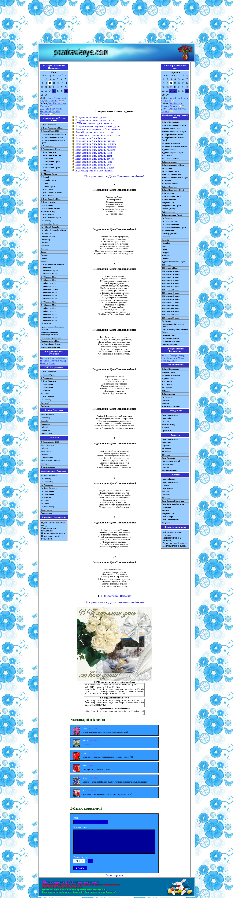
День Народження (170, 415)
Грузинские (46, 430)
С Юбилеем (46, 267)
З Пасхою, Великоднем (172, 174)
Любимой (45, 242)
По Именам (46, 324)
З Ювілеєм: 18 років (171, 274)
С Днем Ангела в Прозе (51, 217)
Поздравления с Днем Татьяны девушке (95, 141)
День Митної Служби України (171, 104)
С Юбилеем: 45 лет (49, 299)
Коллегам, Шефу (48, 211)
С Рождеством (47, 146)
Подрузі (165, 252)
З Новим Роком (168, 372)
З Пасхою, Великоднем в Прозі (175, 177)
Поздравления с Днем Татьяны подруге (95, 150)
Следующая (112, 596)
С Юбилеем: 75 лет (49, 317)
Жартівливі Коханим (171, 406)
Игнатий (44, 360)
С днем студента (48, 467)
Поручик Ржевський (171, 461)
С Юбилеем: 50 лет (49, 302)
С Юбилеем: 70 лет (49, 314)
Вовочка (165, 467)
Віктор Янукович (169, 470)
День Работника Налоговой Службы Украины (51, 111)
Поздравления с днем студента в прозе (94, 120)
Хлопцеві (166, 255)
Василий (44, 358)
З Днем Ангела (168, 212)
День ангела (46, 451)
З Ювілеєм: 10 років (171, 271)
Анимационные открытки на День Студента (97, 129)
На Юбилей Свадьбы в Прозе (54, 230)
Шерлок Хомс (168, 464)
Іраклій (173, 358)
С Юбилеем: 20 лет (49, 280)
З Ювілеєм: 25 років (171, 280)
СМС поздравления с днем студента (93, 123)
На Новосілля (168, 230)
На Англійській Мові (171, 341)
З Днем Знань (168, 193)
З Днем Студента (169, 149)
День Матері (167, 516)
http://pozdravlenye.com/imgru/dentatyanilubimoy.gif (114, 712)
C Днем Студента (48, 381)
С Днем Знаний (47, 196)
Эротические (46, 510)
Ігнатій (164, 358)
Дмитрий (54, 358)
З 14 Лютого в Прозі (170, 159)
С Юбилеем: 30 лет (49, 286)
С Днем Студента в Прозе (52, 155)
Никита (44, 363)
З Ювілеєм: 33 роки (170, 287)
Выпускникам (47, 205)
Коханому (166, 237)
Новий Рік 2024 (168, 479)
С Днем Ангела (47, 214)
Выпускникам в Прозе (50, 208)
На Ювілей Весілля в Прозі (174, 227)
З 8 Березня (167, 168)
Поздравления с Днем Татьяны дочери (94, 158)
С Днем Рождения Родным (52, 264)
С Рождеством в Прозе (50, 149)
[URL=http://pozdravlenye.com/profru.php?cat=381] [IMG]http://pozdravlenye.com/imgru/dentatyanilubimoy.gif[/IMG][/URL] (114, 703)
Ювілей (165, 427)
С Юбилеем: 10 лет (49, 274)
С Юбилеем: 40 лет (49, 295)
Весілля (165, 421)
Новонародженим (169, 234)
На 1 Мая (45, 503)
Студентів (166, 445)
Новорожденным (48, 236)
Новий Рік (166, 418)
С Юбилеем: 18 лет (49, 277)
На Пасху (45, 393)
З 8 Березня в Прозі (170, 171)
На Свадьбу (46, 221)
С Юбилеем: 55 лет (49, 305)
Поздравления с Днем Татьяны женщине (95, 144)
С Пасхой (45, 177)
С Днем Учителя (48, 202)
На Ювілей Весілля (170, 224)
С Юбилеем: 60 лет (49, 308)
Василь (165, 355)
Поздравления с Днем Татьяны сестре (94, 156)
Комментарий (80, 827)
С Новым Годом (48, 375)
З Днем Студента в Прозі (172, 152)
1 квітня (165, 510)
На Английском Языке (50, 344)
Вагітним (166, 495)
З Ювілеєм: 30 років (171, 283)
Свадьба (44, 421)
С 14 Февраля (47, 158)
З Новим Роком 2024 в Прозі (174, 131)
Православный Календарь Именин (52, 328)
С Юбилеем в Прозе (49, 271)
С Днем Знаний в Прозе (51, 199)
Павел (52, 363)
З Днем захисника (169, 162)
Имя (75, 818)
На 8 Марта (46, 497)
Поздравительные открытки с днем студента (97, 126)
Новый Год (45, 418)
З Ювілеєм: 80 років (171, 318)
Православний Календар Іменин (173, 325)
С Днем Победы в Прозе (51, 193)
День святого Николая (50, 461)
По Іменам (166, 321)
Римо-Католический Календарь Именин (49, 333)
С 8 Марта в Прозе (49, 174)
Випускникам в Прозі (171, 205)
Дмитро (174, 355)
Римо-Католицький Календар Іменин (175, 331)
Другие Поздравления (50, 347)
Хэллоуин (45, 464)
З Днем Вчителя (169, 199)
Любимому (45, 239)
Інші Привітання (169, 344)
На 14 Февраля (47, 491)
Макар (63, 360)
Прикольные (46, 433)
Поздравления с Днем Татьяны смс (93, 164)
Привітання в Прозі (170, 338)
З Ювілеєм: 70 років (171, 312)
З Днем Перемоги (169, 187)
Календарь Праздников (51, 338)
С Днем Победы (47, 189)
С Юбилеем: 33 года (49, 289)
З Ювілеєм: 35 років (171, 290)
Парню (44, 258)
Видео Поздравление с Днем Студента (94, 132)
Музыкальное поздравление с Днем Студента (98, 135)
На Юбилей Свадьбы (50, 227)
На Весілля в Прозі (170, 221)
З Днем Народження (170, 122)
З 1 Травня (166, 180)
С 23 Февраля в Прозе (50, 168)
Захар (63, 358)
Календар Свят (168, 335)
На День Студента (48, 488)
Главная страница (114, 875)
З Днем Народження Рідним (174, 262)
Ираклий (54, 360)
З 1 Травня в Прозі (170, 184)
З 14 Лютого (167, 156)
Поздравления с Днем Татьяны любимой (95, 147)
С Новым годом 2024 (50, 442)
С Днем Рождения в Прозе (52, 128)
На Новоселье (47, 233)
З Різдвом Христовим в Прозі (174, 146)
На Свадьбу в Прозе (49, 224)
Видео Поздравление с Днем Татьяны (94, 170)
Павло (173, 360)
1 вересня (166, 523)
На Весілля (166, 218)
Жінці (164, 246)
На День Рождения (49, 475)
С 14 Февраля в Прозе (50, 161)
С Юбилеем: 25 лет (49, 283)
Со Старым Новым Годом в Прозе (53, 141)
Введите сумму (81, 857)
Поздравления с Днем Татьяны (90, 138)
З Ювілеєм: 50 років (171, 299)
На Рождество (47, 485)
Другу (43, 252)
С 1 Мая (44, 183)
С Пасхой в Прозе (48, 180)
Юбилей (44, 427)
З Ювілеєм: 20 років (171, 277)
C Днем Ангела (47, 397)
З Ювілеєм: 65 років (171, 308)
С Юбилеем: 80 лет (49, 320)
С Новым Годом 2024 (50, 131)
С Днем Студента (48, 152)
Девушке (44, 261)
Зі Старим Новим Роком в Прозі (173, 139)
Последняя (125, 596)
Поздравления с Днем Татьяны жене (93, 161)
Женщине (45, 249)
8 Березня (166, 455)
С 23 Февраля (47, 164)
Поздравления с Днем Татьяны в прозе (94, 167)
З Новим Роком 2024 (171, 128)
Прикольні (166, 431)
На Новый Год (47, 482)
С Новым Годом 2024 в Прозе (53, 134)
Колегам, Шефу (168, 209)
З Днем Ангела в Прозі (172, 215)
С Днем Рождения (48, 125)
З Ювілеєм (166, 265)
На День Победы (48, 507)
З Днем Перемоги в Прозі (173, 190)
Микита (165, 360)
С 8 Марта (45, 171)
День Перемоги (168, 458)
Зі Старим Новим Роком (172, 134)
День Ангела (167, 488)
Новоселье (45, 424)
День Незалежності (170, 520)
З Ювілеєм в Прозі (170, 268)
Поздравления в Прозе (50, 341)
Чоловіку (166, 243)
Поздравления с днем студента (90, 117)
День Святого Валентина (173, 501)
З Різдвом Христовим (171, 143)
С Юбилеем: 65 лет (49, 311)
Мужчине (45, 246)
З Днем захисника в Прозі (173, 165)
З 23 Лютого (167, 384)
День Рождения (47, 414)
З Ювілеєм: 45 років (171, 296)
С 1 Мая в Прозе (48, 186)
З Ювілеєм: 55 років (171, 302)
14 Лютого (166, 449)
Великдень (166, 507)
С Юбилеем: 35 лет (49, 292)
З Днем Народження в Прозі (174, 125)
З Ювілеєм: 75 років (171, 315)
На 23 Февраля (47, 494)
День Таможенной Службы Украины (53, 99)
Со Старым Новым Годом (52, 137)
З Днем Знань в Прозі (171, 196)
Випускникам (168, 202)
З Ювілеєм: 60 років (171, 305)
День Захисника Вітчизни (173, 504)
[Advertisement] (116, 22)
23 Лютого (166, 452)
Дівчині (165, 258)
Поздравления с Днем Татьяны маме (93, 153)
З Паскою (166, 391)
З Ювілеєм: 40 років (171, 293)
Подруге (44, 255)
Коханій (165, 240)
